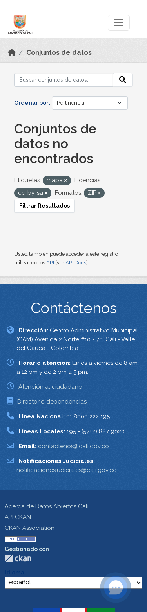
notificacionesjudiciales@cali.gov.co (66, 470)
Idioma (14, 572)
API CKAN (18, 516)
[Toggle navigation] (119, 23)
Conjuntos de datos (59, 52)
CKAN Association (29, 527)
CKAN (18, 558)
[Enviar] (123, 80)
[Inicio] (12, 52)
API (50, 263)
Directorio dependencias (52, 401)
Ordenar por (31, 103)
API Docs (75, 263)
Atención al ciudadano (50, 386)
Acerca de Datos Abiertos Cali (47, 506)
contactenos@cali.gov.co (73, 446)
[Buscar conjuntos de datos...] (63, 80)
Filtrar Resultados (44, 206)
